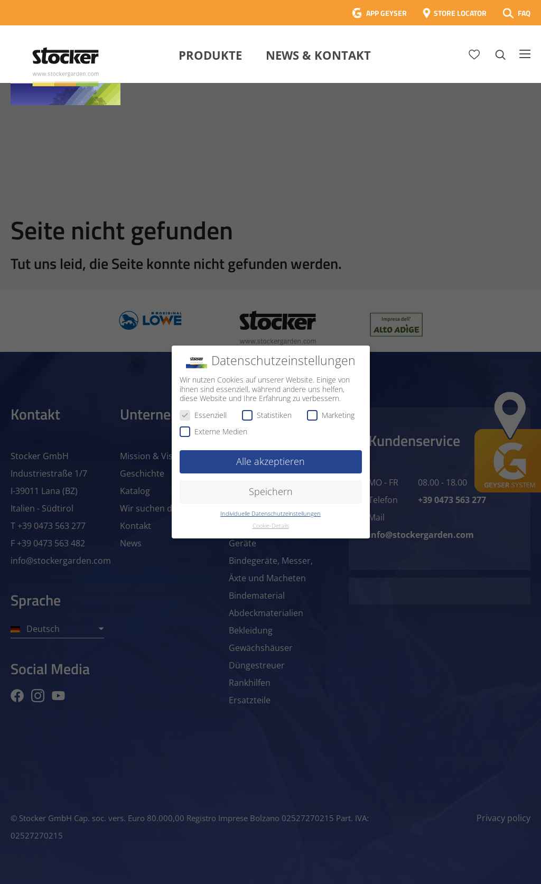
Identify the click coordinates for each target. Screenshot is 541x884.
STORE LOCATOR (460, 12)
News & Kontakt (318, 55)
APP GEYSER (386, 12)
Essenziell (203, 415)
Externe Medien (213, 431)
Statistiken (267, 415)
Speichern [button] (271, 491)
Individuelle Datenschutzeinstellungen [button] (270, 513)
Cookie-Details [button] (271, 525)
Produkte (210, 55)
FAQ (524, 12)
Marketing (331, 415)
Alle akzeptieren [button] (270, 461)
